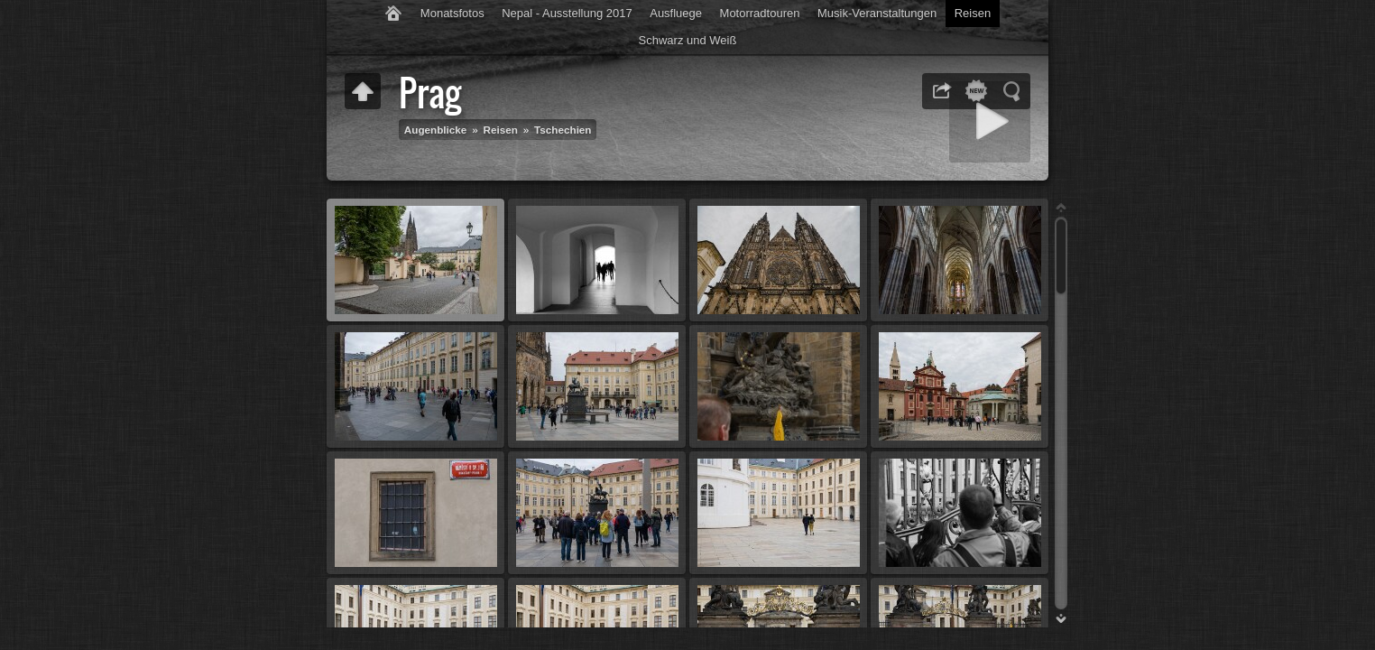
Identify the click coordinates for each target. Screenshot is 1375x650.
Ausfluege (676, 13)
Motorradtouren (760, 13)
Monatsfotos (452, 13)
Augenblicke (435, 129)
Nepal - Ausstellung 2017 (567, 13)
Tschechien (562, 129)
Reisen (973, 13)
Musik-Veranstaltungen (877, 13)
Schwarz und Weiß (688, 40)
